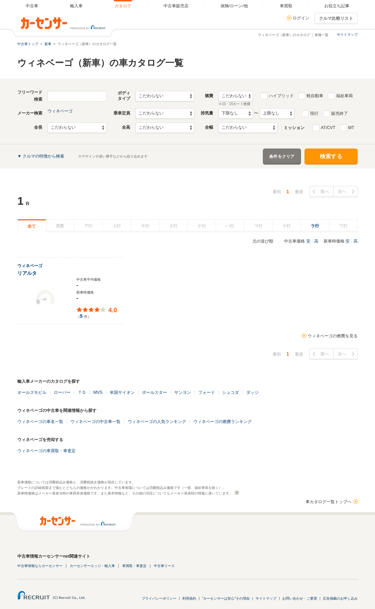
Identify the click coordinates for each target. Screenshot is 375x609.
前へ (324, 191)
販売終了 (339, 113)
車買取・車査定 (134, 566)
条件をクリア (282, 156)
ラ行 (315, 225)
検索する (331, 156)
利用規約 (189, 598)
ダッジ (252, 392)
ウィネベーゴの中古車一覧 (95, 421)
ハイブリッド (281, 95)
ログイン (301, 18)
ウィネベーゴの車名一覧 (40, 421)
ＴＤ (82, 392)
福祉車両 (344, 95)
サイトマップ (347, 34)
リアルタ (27, 273)
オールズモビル (32, 392)
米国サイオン (122, 392)
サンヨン (182, 392)
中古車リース (164, 566)
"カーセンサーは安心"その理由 (226, 598)
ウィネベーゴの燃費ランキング (222, 421)
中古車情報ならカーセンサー (39, 566)
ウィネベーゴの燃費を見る (333, 335)
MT (351, 127)
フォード (206, 392)
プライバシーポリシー (159, 598)
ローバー (62, 392)
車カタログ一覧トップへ (328, 501)
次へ (342, 191)
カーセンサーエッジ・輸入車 (92, 566)
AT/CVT (328, 127)
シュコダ (230, 392)
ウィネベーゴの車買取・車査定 (46, 450)
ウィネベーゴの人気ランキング (157, 421)
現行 (314, 113)
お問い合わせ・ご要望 (299, 598)
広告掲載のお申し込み (340, 598)
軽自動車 (315, 95)
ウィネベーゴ (60, 111)
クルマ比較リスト (336, 18)
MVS (97, 392)
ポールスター (154, 392)
